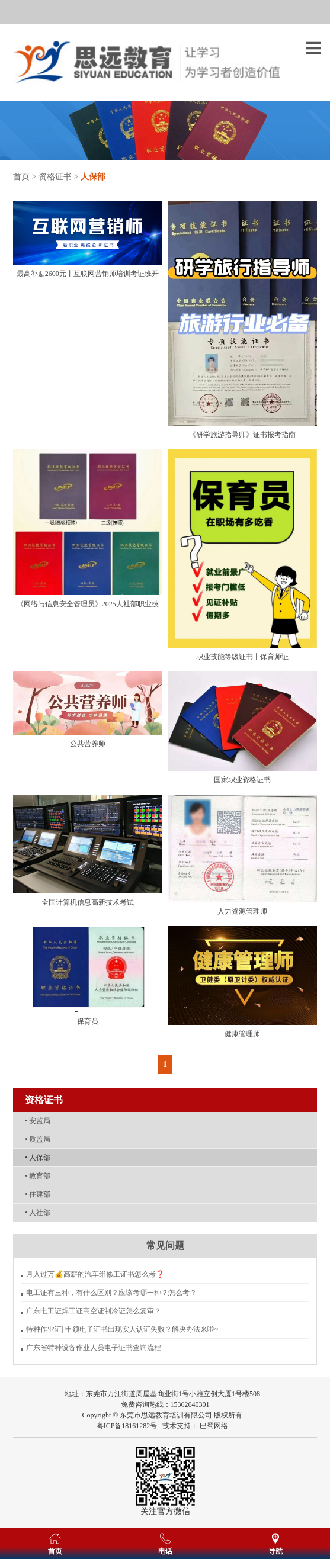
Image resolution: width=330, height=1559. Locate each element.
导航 (275, 1551)
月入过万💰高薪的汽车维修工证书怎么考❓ (95, 1274)
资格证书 (55, 176)
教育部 (37, 1176)
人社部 (37, 1212)
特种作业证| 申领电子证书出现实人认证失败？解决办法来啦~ (122, 1329)
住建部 (37, 1194)
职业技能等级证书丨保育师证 (242, 656)
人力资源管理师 (242, 911)
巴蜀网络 (214, 1426)
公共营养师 (87, 744)
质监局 (37, 1139)
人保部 (37, 1157)
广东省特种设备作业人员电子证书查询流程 (93, 1347)
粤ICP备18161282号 (127, 1426)
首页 (21, 176)
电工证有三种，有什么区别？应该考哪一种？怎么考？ (111, 1292)
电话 (165, 1551)
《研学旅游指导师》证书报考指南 (242, 434)
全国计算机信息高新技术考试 (87, 902)
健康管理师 (242, 1034)
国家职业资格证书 (242, 780)
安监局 (37, 1121)
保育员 (87, 1021)
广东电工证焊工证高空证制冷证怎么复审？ (93, 1311)
